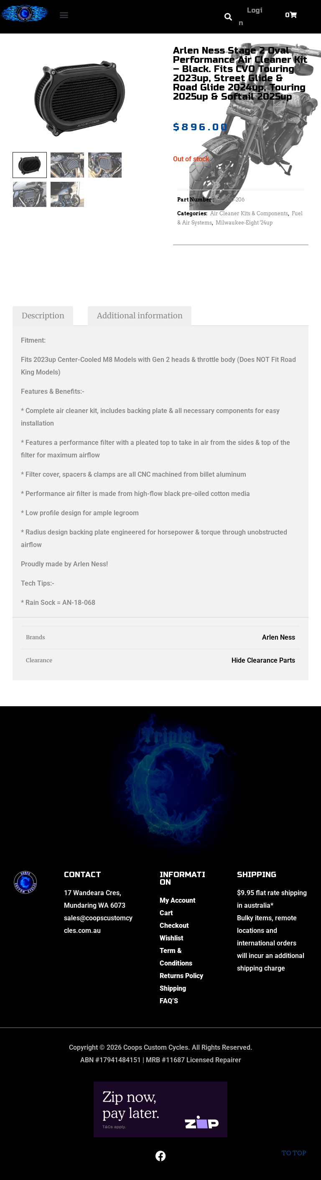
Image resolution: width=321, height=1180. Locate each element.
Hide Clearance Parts (263, 660)
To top (293, 1147)
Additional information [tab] (140, 315)
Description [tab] (43, 315)
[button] (64, 15)
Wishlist (171, 938)
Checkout (174, 926)
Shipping (173, 988)
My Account (178, 900)
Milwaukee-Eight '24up (244, 222)
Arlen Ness (278, 637)
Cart (166, 913)
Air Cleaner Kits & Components (249, 213)
